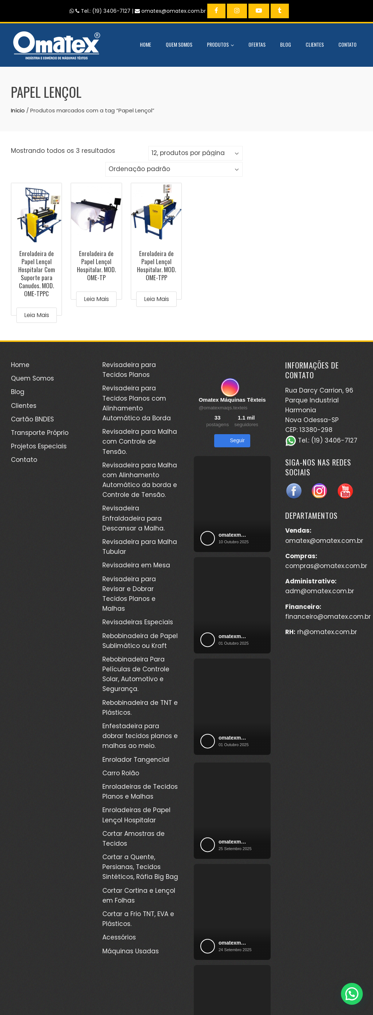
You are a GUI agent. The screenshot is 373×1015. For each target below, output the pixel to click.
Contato (347, 44)
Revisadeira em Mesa (136, 565)
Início (18, 110)
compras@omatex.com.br (326, 565)
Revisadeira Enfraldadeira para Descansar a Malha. (133, 518)
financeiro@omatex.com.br (328, 616)
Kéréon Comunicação (295, 992)
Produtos (220, 45)
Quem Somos (179, 44)
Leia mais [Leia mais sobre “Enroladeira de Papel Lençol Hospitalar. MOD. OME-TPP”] (156, 299)
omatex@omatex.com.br (324, 540)
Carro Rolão (120, 773)
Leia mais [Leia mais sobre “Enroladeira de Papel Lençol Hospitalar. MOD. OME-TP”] (96, 299)
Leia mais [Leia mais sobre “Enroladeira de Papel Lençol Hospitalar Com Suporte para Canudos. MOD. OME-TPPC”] (36, 315)
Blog (285, 44)
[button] (352, 994)
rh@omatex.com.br (327, 632)
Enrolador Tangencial (135, 759)
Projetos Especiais (39, 446)
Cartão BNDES (32, 419)
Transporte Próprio (39, 432)
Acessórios (119, 937)
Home (145, 44)
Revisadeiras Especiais (137, 622)
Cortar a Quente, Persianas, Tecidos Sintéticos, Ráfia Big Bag (140, 867)
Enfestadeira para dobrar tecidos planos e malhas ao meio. (140, 736)
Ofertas (257, 44)
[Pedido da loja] (174, 169)
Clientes (315, 44)
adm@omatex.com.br (319, 591)
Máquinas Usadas (130, 951)
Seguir (232, 440)
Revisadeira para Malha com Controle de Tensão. (139, 441)
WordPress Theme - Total (162, 1000)
